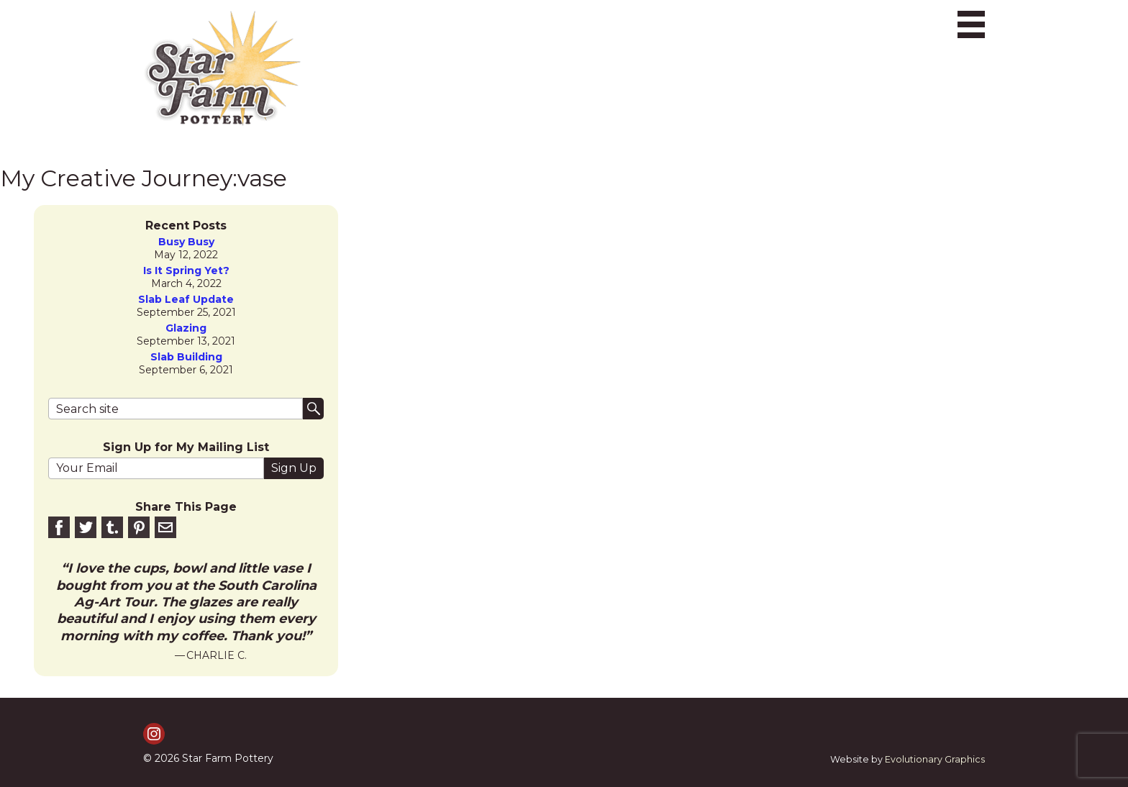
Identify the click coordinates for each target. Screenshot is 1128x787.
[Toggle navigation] (971, 24)
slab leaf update (186, 300)
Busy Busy (186, 242)
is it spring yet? (186, 271)
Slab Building (186, 357)
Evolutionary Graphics (935, 759)
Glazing (185, 328)
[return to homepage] (222, 68)
